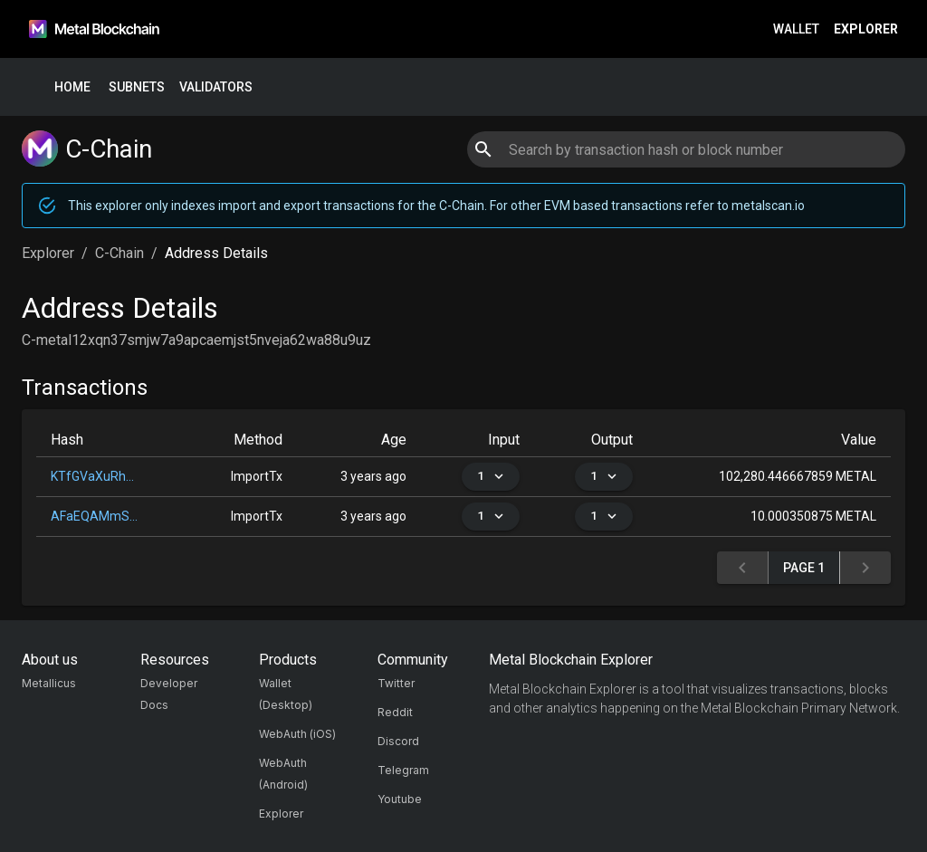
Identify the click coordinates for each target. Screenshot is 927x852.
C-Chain (119, 253)
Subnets (136, 87)
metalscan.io (768, 205)
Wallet (796, 29)
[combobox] (686, 149)
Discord (398, 741)
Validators (216, 87)
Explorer (866, 29)
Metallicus (49, 683)
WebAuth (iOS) (297, 734)
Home (72, 87)
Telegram (403, 770)
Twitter (396, 683)
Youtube (399, 799)
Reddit (395, 712)
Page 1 (804, 568)
